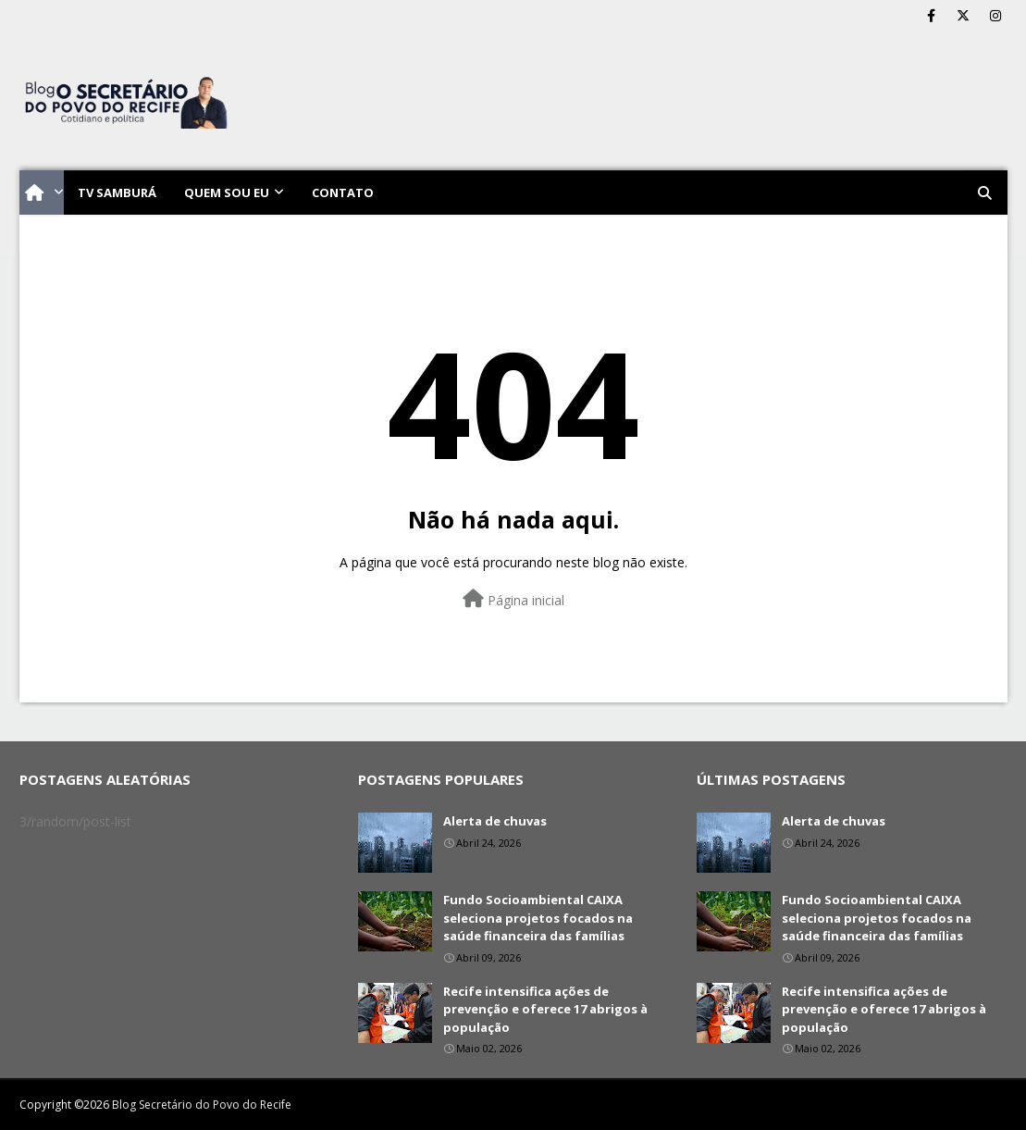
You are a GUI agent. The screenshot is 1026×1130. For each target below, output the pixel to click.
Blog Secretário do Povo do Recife (201, 1104)
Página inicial (513, 599)
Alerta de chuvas (495, 821)
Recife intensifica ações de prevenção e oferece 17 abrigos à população (545, 1009)
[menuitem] (41, 192)
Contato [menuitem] (343, 192)
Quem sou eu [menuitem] (226, 192)
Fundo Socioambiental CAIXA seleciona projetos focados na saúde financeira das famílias (538, 917)
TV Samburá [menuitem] (117, 192)
